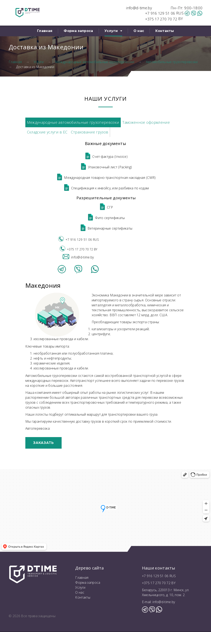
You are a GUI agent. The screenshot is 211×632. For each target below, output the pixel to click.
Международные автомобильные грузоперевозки (94, 62)
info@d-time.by (139, 7)
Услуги (111, 31)
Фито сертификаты (106, 218)
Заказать (43, 443)
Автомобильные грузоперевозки (172, 62)
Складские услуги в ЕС (47, 132)
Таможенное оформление (146, 122)
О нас (139, 31)
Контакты (164, 31)
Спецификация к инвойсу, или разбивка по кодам (106, 188)
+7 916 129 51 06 (160, 13)
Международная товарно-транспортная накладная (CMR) (106, 177)
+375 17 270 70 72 (161, 19)
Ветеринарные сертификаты (106, 228)
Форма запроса (78, 31)
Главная (44, 31)
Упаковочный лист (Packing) (106, 167)
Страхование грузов (89, 132)
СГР (106, 207)
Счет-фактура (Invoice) (106, 156)
